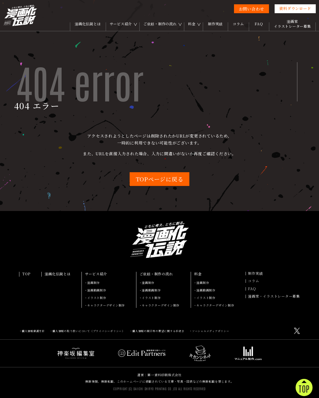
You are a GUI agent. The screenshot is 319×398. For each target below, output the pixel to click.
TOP (26, 274)
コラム (238, 23)
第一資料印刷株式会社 (164, 374)
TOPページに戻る (159, 179)
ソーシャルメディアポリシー (210, 331)
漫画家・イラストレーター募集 (274, 296)
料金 (192, 23)
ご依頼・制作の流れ (160, 23)
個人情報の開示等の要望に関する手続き (158, 331)
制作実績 (215, 23)
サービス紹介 (121, 23)
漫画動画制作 (96, 290)
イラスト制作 (96, 297)
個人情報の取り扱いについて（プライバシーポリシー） (88, 331)
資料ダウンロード (295, 8)
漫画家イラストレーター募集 (292, 24)
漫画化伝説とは (88, 23)
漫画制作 (93, 282)
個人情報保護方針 (33, 331)
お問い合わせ (251, 9)
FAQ (259, 23)
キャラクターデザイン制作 (106, 305)
